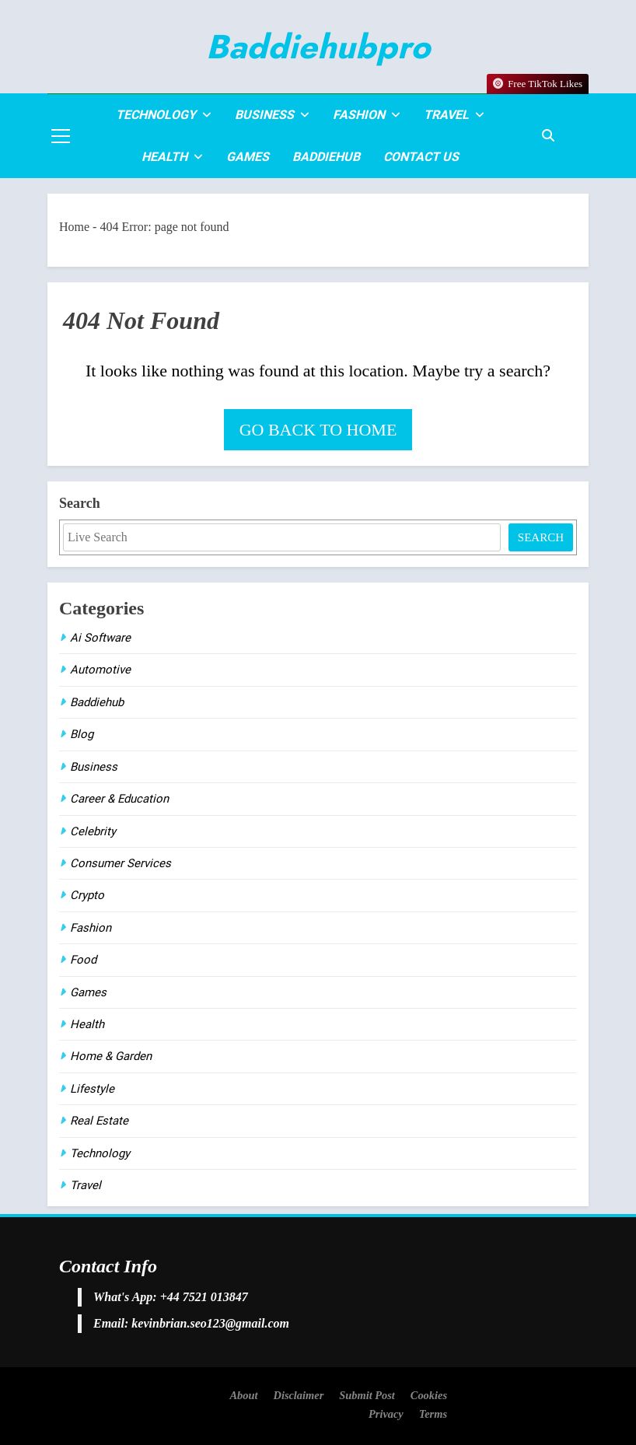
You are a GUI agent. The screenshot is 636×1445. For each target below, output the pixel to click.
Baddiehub (326, 156)
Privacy (386, 1414)
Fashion (359, 114)
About (243, 1395)
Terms (433, 1414)
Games (247, 156)
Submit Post (367, 1395)
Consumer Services (120, 863)
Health (164, 156)
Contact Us (421, 156)
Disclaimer (298, 1395)
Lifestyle (92, 1089)
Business (264, 114)
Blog (81, 734)
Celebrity (93, 831)
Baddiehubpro (318, 47)
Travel (446, 114)
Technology (156, 114)
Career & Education (119, 799)
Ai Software (100, 638)
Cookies (429, 1395)
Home (74, 226)
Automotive (100, 670)
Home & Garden (111, 1056)
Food (83, 960)
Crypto (87, 895)
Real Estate (99, 1121)
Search (79, 503)
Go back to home (318, 429)
